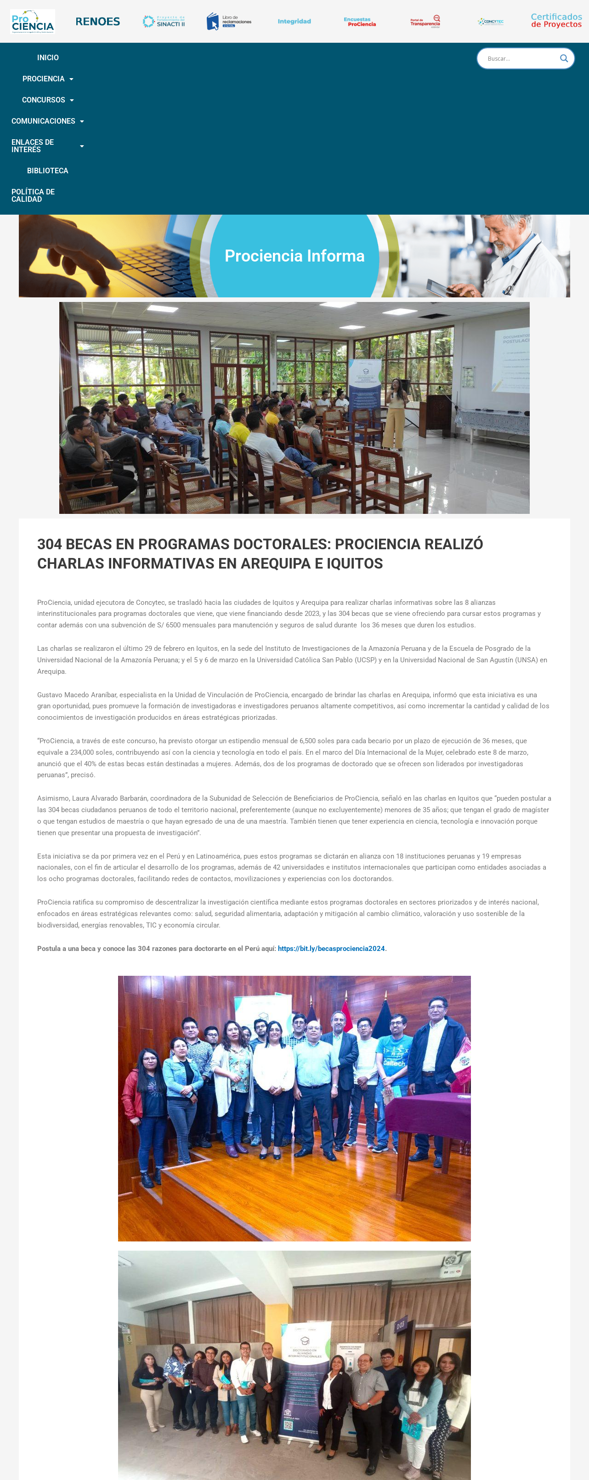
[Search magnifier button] (564, 58)
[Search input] (521, 58)
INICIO (51, 57)
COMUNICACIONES (243, 57)
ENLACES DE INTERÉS (334, 57)
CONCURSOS (167, 57)
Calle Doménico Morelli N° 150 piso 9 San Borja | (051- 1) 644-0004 (315, 1446)
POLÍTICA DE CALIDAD (235, 78)
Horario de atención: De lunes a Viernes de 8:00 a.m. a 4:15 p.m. (294, 1457)
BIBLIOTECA (409, 57)
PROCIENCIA (101, 57)
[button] (101, 57)
